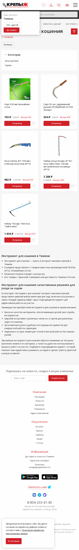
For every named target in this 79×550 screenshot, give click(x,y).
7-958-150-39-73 (39, 520)
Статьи (39, 442)
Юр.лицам (39, 396)
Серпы (8, 65)
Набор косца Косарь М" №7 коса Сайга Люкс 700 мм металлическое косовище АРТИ (58, 165)
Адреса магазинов (39, 413)
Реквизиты (39, 409)
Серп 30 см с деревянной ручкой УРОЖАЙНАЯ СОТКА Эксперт (58, 107)
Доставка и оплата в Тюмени (39, 456)
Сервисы (39, 434)
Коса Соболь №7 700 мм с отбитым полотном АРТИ (17, 162)
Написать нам (37, 487)
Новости (39, 400)
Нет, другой (12, 25)
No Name (8, 44)
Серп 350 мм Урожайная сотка (17, 106)
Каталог (39, 426)
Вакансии (39, 405)
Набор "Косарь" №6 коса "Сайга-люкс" (17, 225)
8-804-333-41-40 (39, 502)
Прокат (39, 430)
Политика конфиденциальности (39, 466)
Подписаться (58, 378)
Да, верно (11, 30)
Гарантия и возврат (39, 460)
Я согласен (13, 541)
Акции (39, 438)
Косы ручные (12, 60)
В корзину (17, 123)
